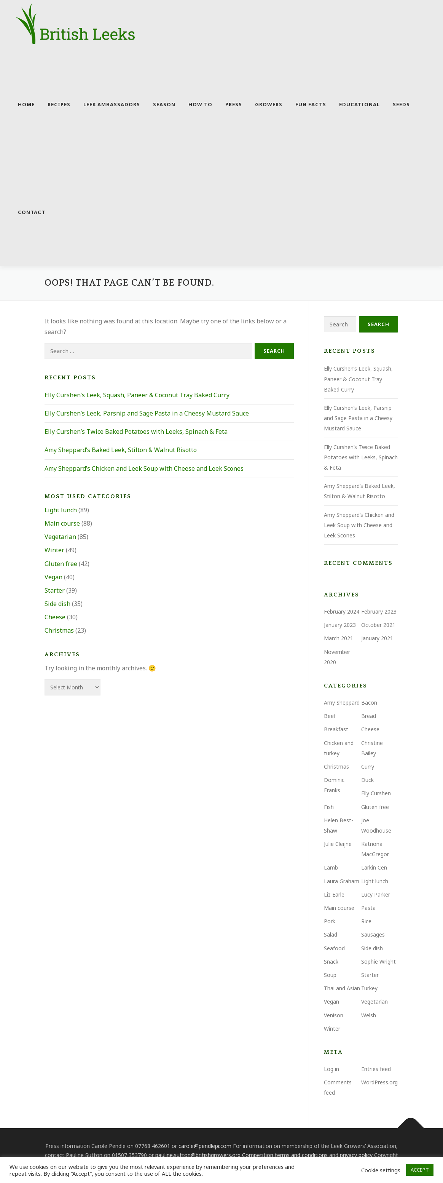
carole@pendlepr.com (204, 1146)
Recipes (59, 104)
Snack (331, 962)
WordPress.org (379, 1083)
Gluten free (61, 564)
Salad (330, 935)
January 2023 (340, 625)
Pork (329, 922)
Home (26, 104)
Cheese (55, 618)
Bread (368, 716)
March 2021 (338, 639)
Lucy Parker (375, 895)
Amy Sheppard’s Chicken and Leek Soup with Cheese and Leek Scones (144, 469)
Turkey (369, 989)
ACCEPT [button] (420, 1169)
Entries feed (376, 1069)
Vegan (53, 577)
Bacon (369, 703)
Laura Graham (341, 881)
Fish (329, 807)
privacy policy (356, 1155)
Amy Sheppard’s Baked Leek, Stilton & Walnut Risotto (121, 450)
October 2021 (378, 625)
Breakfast (336, 730)
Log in (331, 1069)
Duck (367, 780)
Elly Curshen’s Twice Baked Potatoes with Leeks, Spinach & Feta (136, 432)
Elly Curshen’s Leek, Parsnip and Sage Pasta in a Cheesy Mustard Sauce (147, 414)
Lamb (331, 868)
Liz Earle (334, 895)
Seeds (401, 104)
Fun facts (310, 104)
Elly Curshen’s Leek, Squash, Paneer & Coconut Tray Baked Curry (137, 396)
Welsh (368, 1015)
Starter (55, 591)
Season (164, 104)
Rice (366, 922)
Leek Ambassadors (111, 104)
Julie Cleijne (338, 844)
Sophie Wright (378, 962)
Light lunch (61, 511)
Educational (359, 104)
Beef (330, 716)
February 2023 (379, 612)
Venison (333, 1015)
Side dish (57, 604)
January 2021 (377, 639)
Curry (367, 767)
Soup (330, 975)
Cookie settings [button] (380, 1170)
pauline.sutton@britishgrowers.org (198, 1155)
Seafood (334, 948)
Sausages (373, 935)
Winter (54, 551)
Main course (62, 524)
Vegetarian (60, 537)
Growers (268, 104)
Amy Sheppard (342, 703)
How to (200, 104)
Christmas (59, 631)
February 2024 (341, 612)
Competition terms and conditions (285, 1155)
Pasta (368, 908)
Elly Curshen (376, 794)
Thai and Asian (342, 989)
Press (233, 104)
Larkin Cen (374, 868)
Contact (31, 212)
